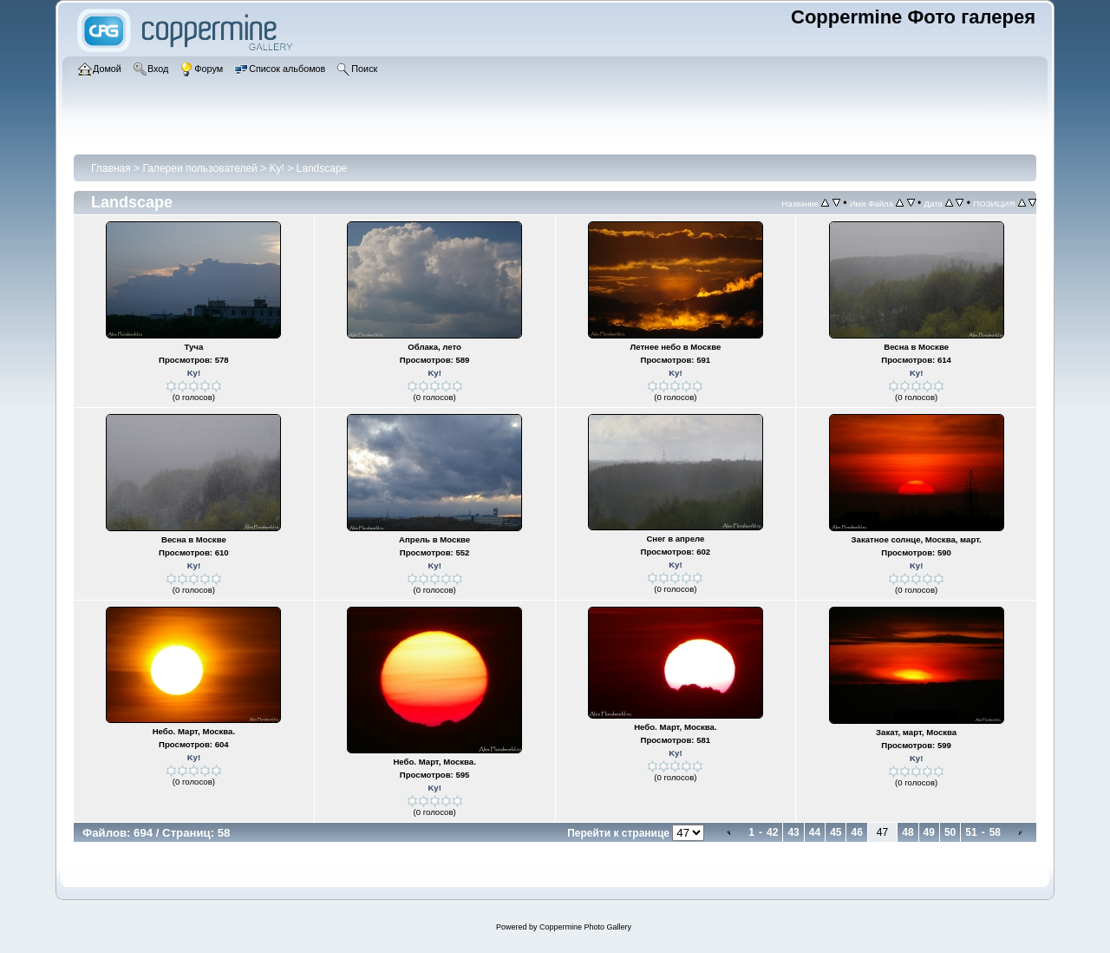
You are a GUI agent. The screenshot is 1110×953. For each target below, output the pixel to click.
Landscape (322, 168)
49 (929, 832)
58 (995, 832)
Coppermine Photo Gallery (585, 927)
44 (814, 832)
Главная (111, 168)
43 (793, 832)
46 (856, 832)
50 (950, 832)
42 (772, 832)
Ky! (277, 168)
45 (835, 832)
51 (970, 832)
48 (907, 832)
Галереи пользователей (199, 168)
